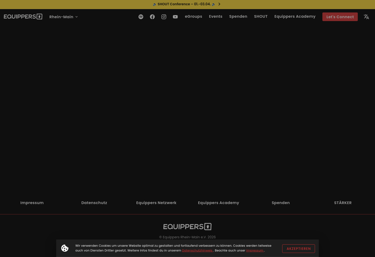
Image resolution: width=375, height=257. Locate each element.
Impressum (255, 250)
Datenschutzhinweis (197, 250)
